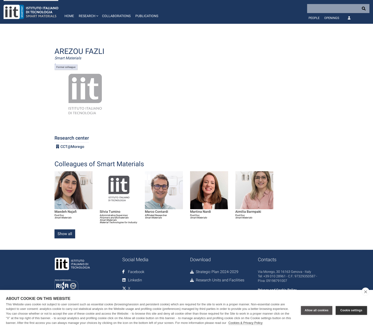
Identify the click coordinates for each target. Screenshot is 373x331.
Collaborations (116, 16)
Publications (146, 16)
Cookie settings (351, 310)
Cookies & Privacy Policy (245, 323)
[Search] (338, 8)
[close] (365, 292)
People (314, 18)
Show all (65, 234)
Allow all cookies (317, 310)
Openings (331, 18)
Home (69, 16)
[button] (88, 12)
